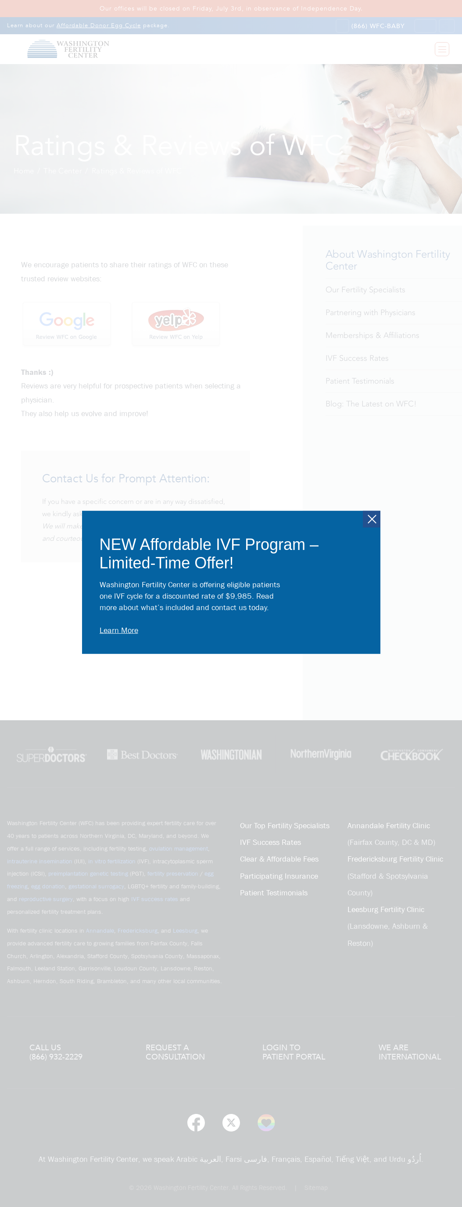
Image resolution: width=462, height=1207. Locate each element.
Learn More (119, 630)
